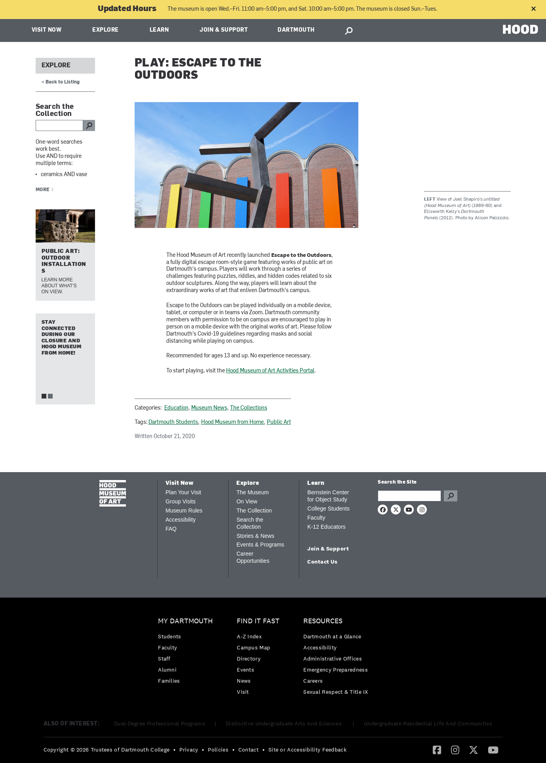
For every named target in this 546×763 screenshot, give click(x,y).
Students (169, 636)
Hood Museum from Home (232, 422)
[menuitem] (187, 652)
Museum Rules (184, 510)
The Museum (252, 492)
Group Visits (181, 501)
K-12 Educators (326, 527)
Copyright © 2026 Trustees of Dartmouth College (107, 749)
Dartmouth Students (173, 422)
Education (176, 408)
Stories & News (255, 536)
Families (169, 680)
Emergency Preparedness (335, 669)
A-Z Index (249, 636)
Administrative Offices (332, 658)
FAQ (171, 529)
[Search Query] (409, 495)
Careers (313, 680)
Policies (218, 749)
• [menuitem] (174, 749)
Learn (159, 30)
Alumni (167, 669)
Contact (248, 749)
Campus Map (253, 647)
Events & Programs (260, 544)
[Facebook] (437, 749)
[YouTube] (493, 749)
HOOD (520, 29)
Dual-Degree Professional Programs (159, 723)
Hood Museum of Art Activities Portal (270, 371)
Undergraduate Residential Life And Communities (428, 723)
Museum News (209, 408)
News (244, 680)
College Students (328, 508)
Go (450, 495)
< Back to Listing (61, 82)
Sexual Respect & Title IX (335, 691)
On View (246, 501)
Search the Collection (249, 523)
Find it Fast (258, 621)
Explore (105, 30)
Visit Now (47, 30)
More (43, 190)
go (89, 125)
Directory (249, 658)
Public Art (279, 422)
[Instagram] (455, 749)
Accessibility (181, 519)
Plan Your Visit (183, 492)
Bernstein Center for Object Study (328, 496)
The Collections (248, 408)
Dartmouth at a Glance (332, 636)
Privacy (188, 749)
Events (245, 669)
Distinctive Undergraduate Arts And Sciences (284, 723)
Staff (164, 658)
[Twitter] (473, 749)
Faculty (316, 517)
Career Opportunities (252, 557)
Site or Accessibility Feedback (307, 749)
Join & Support (224, 30)
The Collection (254, 510)
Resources (322, 621)
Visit (243, 691)
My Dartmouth (185, 621)
